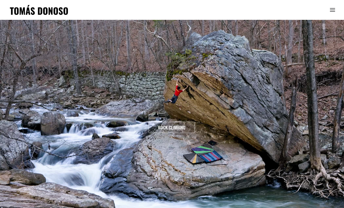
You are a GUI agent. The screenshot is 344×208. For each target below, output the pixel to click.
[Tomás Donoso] (39, 10)
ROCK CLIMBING (171, 127)
